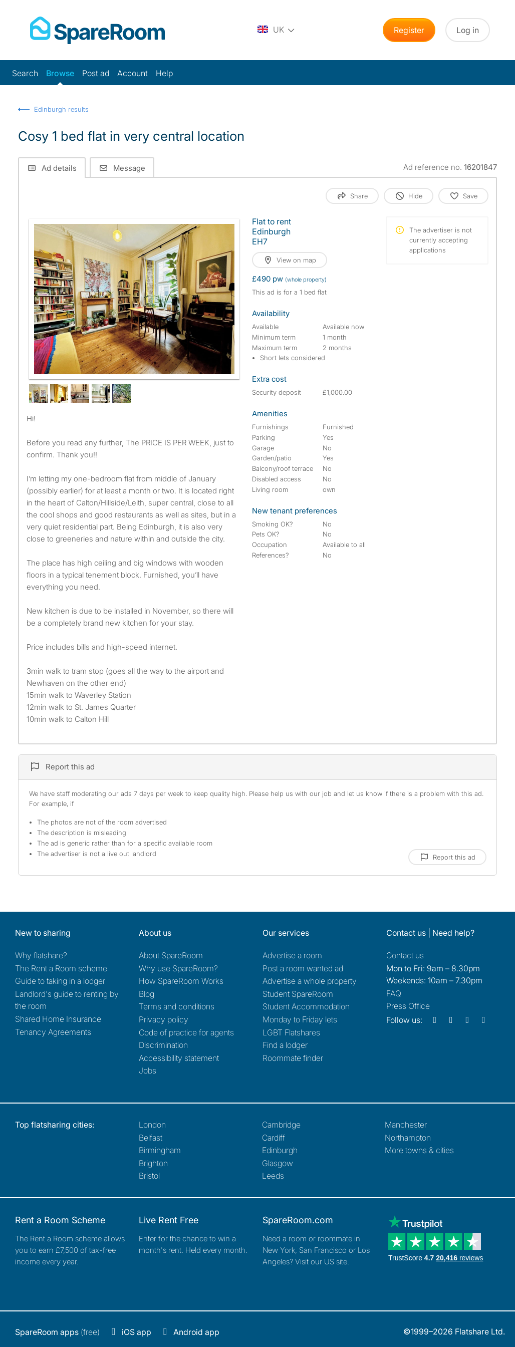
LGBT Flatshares (291, 1032)
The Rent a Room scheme (61, 968)
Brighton (153, 1163)
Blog (146, 994)
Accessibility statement (179, 1058)
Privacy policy (163, 1019)
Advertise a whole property (310, 981)
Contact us (405, 955)
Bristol (149, 1176)
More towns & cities (419, 1150)
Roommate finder (293, 1058)
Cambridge (281, 1125)
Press (408, 1006)
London (152, 1125)
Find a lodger (285, 1045)
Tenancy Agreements (53, 1032)
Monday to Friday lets (300, 1019)
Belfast (150, 1138)
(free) (57, 1332)
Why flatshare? (41, 955)
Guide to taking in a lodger (60, 981)
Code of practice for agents (186, 1032)
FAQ (393, 993)
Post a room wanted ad (303, 968)
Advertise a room (292, 955)
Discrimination (163, 1045)
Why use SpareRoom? (178, 968)
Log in (467, 30)
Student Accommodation (306, 1006)
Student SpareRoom (298, 994)
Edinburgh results (61, 109)
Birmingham (160, 1150)
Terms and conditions (176, 1006)
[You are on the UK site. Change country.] (276, 30)
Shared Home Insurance (58, 1019)
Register (409, 30)
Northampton (408, 1138)
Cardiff (273, 1138)
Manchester (406, 1125)
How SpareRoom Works (181, 981)
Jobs (147, 1070)
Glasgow (277, 1163)
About (171, 955)
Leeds (273, 1176)
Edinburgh (280, 1150)
